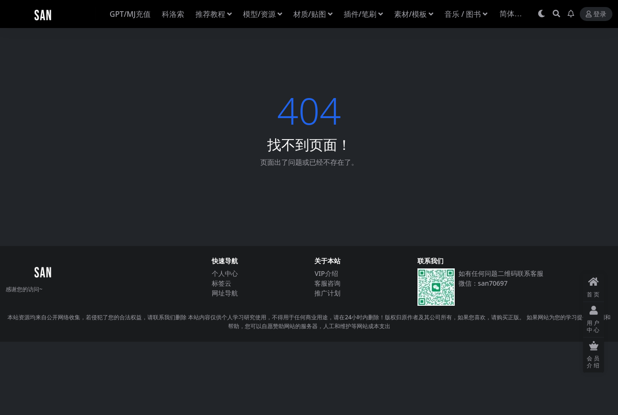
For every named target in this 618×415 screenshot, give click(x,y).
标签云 (221, 283)
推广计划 (327, 292)
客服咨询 (327, 283)
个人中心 (225, 273)
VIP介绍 (326, 273)
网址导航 (225, 292)
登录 (596, 14)
